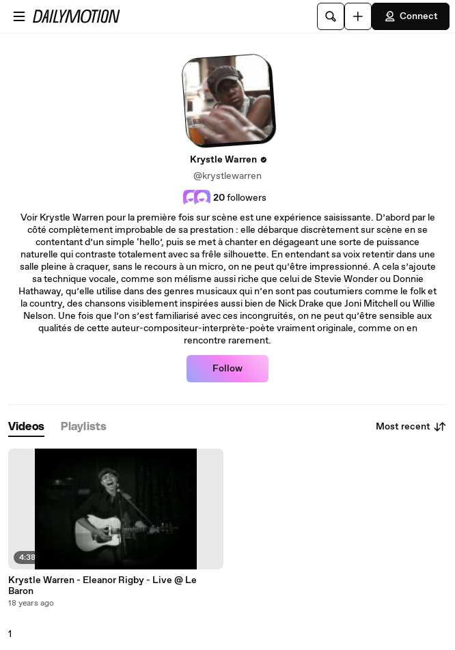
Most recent (411, 427)
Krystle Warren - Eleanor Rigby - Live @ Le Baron (102, 586)
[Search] (330, 16)
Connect (410, 16)
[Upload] (358, 16)
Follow (227, 369)
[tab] (26, 427)
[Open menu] (19, 16)
